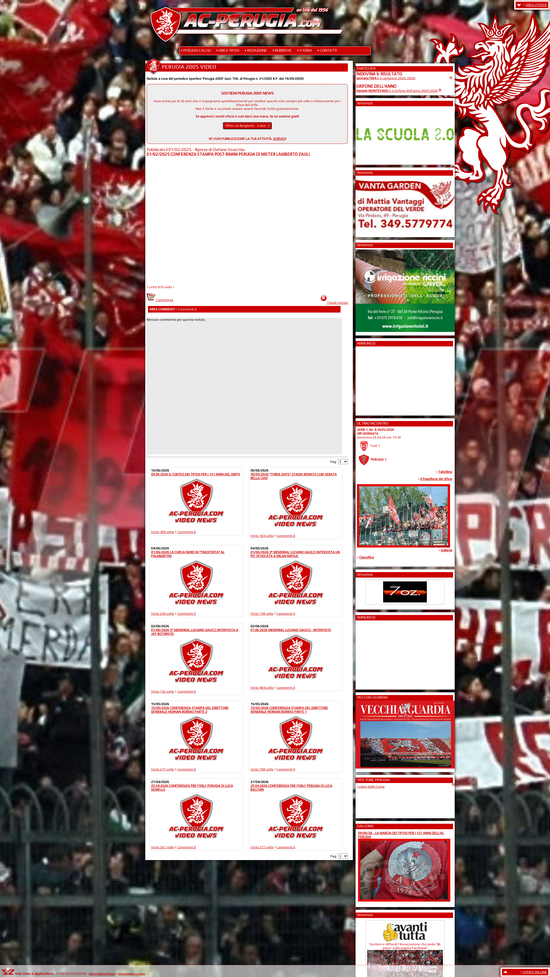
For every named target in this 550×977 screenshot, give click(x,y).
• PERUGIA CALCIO (196, 50)
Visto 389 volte (162, 532)
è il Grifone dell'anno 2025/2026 (397, 91)
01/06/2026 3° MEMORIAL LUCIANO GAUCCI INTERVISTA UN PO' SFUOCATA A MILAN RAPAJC (295, 554)
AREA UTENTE (536, 5)
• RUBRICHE (282, 50)
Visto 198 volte (262, 769)
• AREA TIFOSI (227, 50)
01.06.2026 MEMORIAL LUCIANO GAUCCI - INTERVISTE (290, 630)
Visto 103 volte (262, 536)
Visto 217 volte (162, 769)
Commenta (160, 300)
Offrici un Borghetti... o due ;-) (247, 126)
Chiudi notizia (337, 303)
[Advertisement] (372, 379)
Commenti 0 (186, 532)
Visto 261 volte (162, 847)
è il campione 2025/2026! (386, 78)
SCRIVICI (279, 139)
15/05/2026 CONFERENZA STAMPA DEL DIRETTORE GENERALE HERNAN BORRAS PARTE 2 (190, 710)
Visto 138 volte (262, 614)
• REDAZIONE (256, 50)
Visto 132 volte (162, 691)
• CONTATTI (327, 50)
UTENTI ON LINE (535, 972)
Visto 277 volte (262, 847)
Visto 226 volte (162, 614)
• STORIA (304, 50)
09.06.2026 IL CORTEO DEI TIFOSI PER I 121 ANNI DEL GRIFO (195, 474)
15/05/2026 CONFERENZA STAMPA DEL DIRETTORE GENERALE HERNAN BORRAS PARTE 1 (289, 710)
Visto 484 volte (262, 688)
